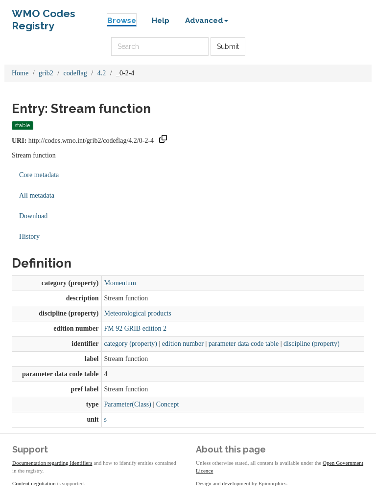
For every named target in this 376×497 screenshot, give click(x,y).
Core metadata (39, 175)
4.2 (101, 73)
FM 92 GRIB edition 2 (135, 328)
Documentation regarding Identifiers (52, 463)
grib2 (46, 73)
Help (160, 20)
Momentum (120, 283)
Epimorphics (272, 483)
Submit (228, 46)
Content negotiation (34, 483)
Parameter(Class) (127, 404)
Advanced (206, 20)
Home (20, 73)
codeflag (75, 73)
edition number (183, 343)
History (29, 236)
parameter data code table (244, 343)
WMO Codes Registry (43, 15)
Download (33, 216)
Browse (121, 20)
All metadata (36, 195)
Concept (167, 404)
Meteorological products (137, 313)
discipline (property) (311, 343)
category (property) (130, 343)
